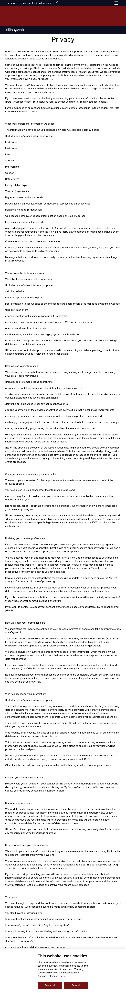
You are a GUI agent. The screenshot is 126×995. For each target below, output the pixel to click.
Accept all (50, 985)
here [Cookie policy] (62, 976)
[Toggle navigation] (116, 3)
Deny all (76, 985)
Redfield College (37, 3)
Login (49, 3)
